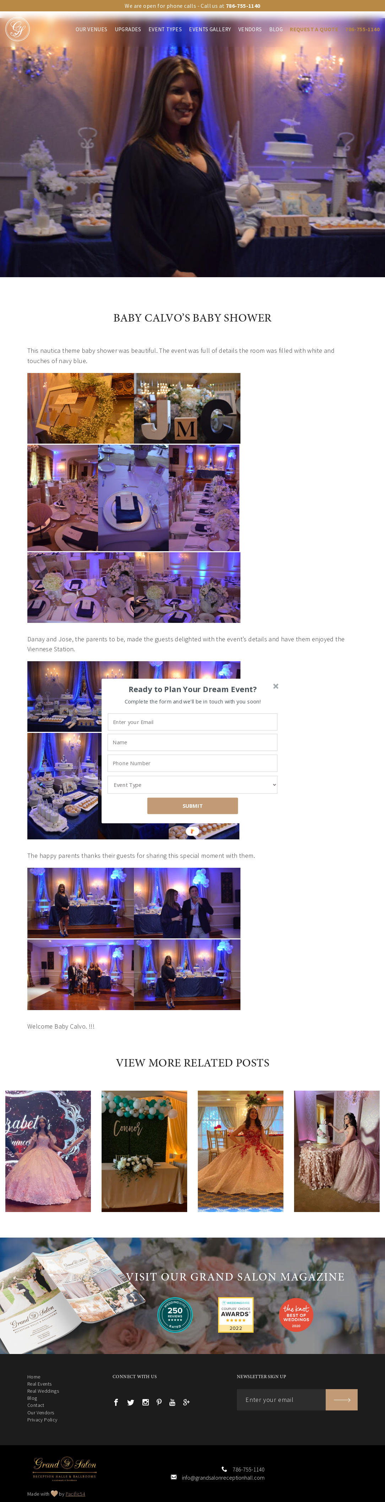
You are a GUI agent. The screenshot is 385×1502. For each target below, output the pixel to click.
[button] (193, 689)
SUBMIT (193, 805)
